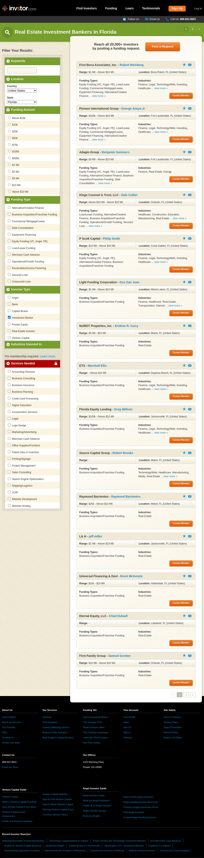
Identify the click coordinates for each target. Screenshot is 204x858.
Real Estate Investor (21, 331)
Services (46, 717)
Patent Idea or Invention (23, 452)
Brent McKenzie (131, 576)
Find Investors (86, 8)
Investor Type (20, 289)
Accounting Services (21, 371)
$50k (13, 138)
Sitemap (127, 737)
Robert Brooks (122, 453)
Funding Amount (23, 109)
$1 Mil (13, 164)
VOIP (13, 492)
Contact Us (8, 737)
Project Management (21, 465)
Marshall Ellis (97, 365)
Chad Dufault (118, 616)
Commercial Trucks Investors (175, 850)
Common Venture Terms (55, 814)
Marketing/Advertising (22, 432)
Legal (13, 418)
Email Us (155, 19)
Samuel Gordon (119, 655)
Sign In (126, 732)
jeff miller (95, 536)
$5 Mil (13, 178)
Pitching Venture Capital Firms (58, 809)
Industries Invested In (26, 344)
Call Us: (183, 19)
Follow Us (133, 19)
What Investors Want (94, 727)
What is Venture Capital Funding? (19, 802)
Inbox (126, 722)
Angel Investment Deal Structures (140, 802)
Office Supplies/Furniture (24, 445)
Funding (111, 8)
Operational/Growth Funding (26, 261)
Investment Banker (20, 317)
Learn (129, 8)
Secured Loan (18, 274)
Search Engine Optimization (26, 479)
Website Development (22, 499)
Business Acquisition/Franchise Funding (32, 214)
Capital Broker (18, 311)
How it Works (9, 717)
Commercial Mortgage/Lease (26, 221)
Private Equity (18, 324)
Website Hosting (19, 505)
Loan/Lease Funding (21, 248)
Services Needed (23, 363)
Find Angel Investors (133, 812)
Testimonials (151, 8)
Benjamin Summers (116, 152)
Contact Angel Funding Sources (139, 817)
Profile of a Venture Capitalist (17, 821)
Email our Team (10, 767)
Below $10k (16, 118)
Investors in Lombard (159, 845)
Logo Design (17, 425)
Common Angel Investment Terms (140, 807)
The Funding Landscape (95, 732)
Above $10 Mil (18, 191)
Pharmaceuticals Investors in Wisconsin (65, 850)
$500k (13, 158)
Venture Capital (18, 337)
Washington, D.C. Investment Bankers (124, 845)
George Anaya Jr (133, 108)
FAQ (4, 732)
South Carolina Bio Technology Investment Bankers (119, 840)
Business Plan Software (54, 732)
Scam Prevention (172, 727)
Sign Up (177, 8)
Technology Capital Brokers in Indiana (68, 840)
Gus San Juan (129, 282)
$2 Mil (13, 171)
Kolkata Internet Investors (142, 850)
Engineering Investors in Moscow (107, 850)
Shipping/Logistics (20, 485)
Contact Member (189, 65)
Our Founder (8, 727)
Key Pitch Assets (91, 742)
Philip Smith (111, 238)
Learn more (47, 356)
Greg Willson (123, 409)
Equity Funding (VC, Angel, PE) (28, 241)
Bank (13, 304)
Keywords (18, 61)
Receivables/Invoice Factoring (27, 268)
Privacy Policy (171, 722)
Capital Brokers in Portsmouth (84, 845)
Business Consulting (21, 378)
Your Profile (129, 717)
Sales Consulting (19, 472)
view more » (99, 96)
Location (17, 79)
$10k (13, 124)
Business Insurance (21, 385)
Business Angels (91, 816)
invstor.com (19, 8)
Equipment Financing (22, 234)
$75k (13, 144)
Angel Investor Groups (94, 810)
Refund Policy (171, 732)
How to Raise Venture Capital (57, 804)
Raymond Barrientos (125, 496)
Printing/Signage (19, 458)
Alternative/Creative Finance (26, 207)
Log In (198, 8)
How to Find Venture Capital (57, 799)
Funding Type (20, 199)
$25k (13, 131)
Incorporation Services (22, 412)
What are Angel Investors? (96, 800)
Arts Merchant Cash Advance (165, 840)
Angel (13, 297)
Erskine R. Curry (126, 326)
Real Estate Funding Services (57, 737)
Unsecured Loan (19, 281)
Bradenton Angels (55, 845)
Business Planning (20, 391)
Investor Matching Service (55, 727)
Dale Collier (129, 195)
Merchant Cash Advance (24, 254)
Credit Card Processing (23, 398)
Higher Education (19, 405)
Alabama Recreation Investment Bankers (23, 840)
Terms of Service (172, 717)
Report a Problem (173, 737)
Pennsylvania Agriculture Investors (22, 850)
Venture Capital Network (55, 794)
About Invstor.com (11, 722)
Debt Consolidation (21, 227)
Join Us (127, 727)
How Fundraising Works (95, 717)
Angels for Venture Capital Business (23, 845)
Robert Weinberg (132, 65)
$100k (13, 151)
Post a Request (162, 46)
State (10, 97)
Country (12, 86)
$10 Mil (14, 185)
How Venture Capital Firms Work (19, 807)
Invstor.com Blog (10, 742)
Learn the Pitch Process (95, 737)
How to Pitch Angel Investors (138, 797)
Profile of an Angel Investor (97, 805)
